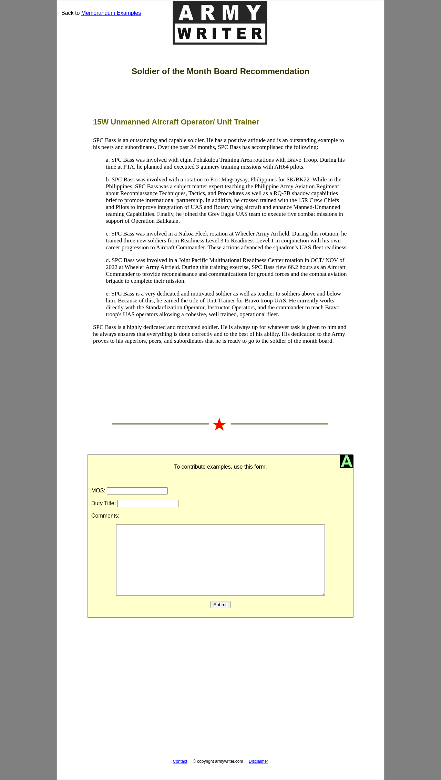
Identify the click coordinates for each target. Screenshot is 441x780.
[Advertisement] (220, 692)
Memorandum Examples (111, 13)
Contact (180, 761)
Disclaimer (258, 761)
